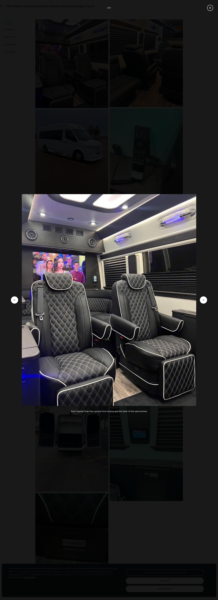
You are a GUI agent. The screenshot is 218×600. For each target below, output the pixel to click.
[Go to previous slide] (14, 300)
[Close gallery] (210, 8)
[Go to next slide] (203, 300)
